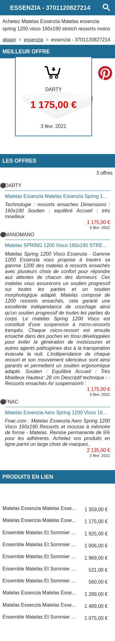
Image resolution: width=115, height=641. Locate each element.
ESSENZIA (33, 39)
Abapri (9, 39)
